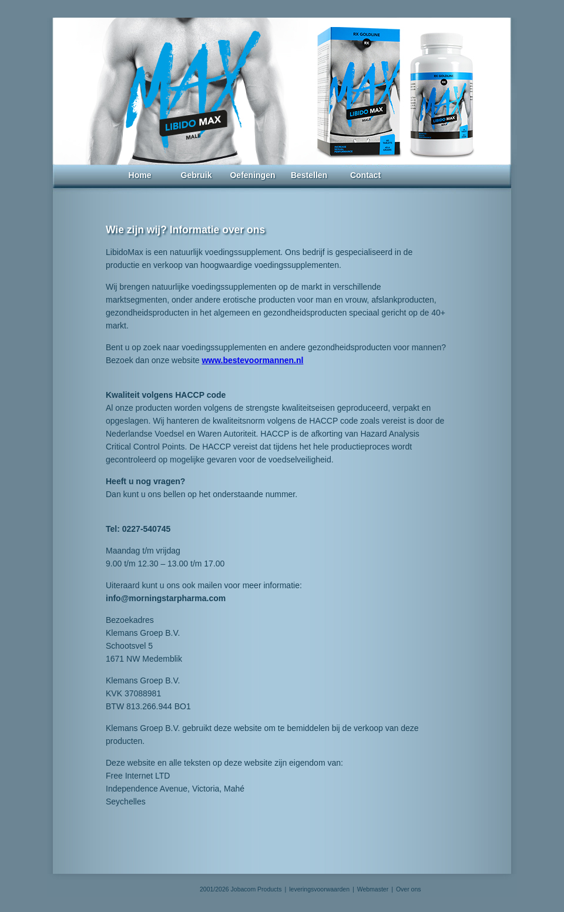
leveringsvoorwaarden (319, 889)
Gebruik (196, 175)
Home (140, 175)
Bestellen (309, 175)
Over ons (408, 889)
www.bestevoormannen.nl (252, 360)
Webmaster (373, 889)
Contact (365, 175)
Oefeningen (252, 175)
